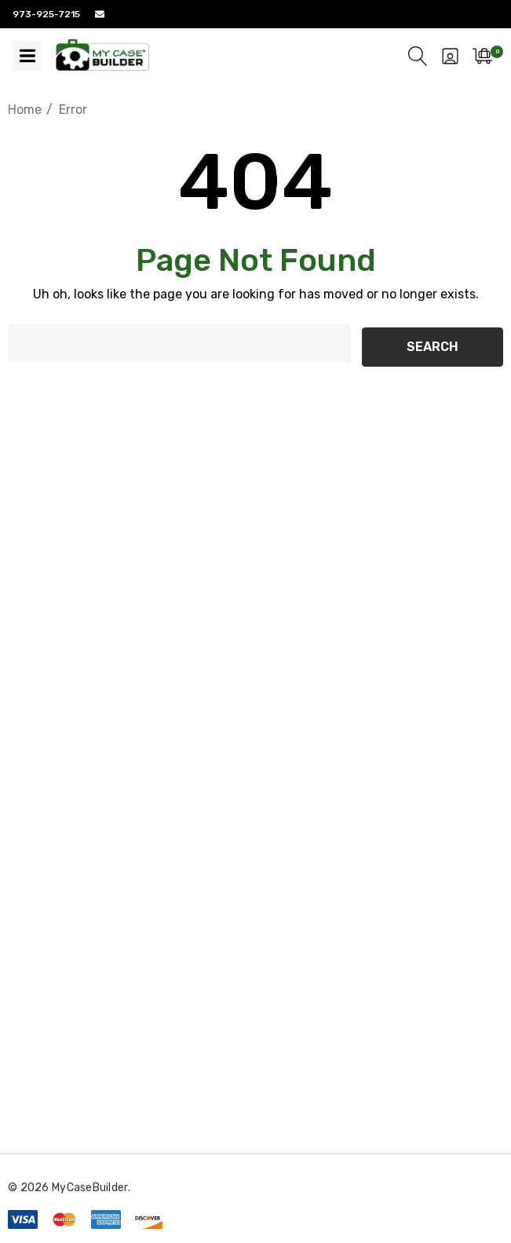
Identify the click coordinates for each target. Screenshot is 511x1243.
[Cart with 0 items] (482, 56)
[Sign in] (450, 56)
